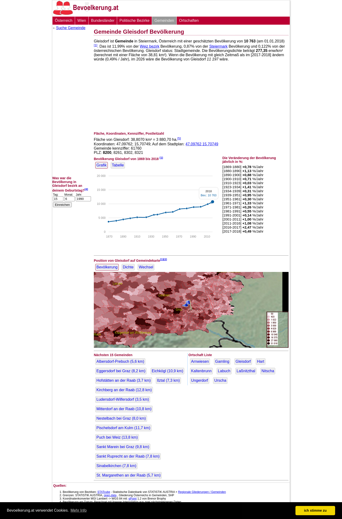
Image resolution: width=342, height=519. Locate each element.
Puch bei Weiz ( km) (117, 437)
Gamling (222, 361)
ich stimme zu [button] (315, 510)
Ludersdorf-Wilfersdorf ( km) (122, 399)
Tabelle (118, 165)
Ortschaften (189, 20)
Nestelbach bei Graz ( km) (121, 418)
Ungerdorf (199, 380)
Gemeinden (164, 20)
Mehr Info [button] (79, 510)
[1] (95, 45)
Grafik (101, 165)
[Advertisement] (71, 103)
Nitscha (267, 371)
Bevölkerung (107, 267)
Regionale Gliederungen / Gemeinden (202, 492)
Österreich (63, 20)
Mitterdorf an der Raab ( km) (124, 409)
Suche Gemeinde (71, 28)
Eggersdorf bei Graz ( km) (120, 371)
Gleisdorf (243, 361)
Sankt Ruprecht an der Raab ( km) (128, 456)
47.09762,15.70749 (201, 144)
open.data (110, 495)
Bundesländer (102, 20)
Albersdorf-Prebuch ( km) (120, 361)
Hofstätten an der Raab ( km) (123, 380)
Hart (260, 361)
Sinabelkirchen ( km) (116, 466)
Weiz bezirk (149, 46)
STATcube (103, 492)
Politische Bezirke (134, 20)
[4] (86, 189)
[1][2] (163, 259)
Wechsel (146, 267)
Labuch (224, 371)
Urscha (220, 380)
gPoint (132, 498)
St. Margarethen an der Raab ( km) (128, 475)
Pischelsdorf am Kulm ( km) (123, 428)
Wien (81, 20)
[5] (179, 138)
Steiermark (218, 46)
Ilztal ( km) (168, 380)
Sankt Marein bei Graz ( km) (122, 447)
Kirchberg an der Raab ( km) (124, 390)
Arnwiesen (200, 361)
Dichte (128, 267)
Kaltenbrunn (201, 371)
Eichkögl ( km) (167, 371)
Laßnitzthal (246, 371)
